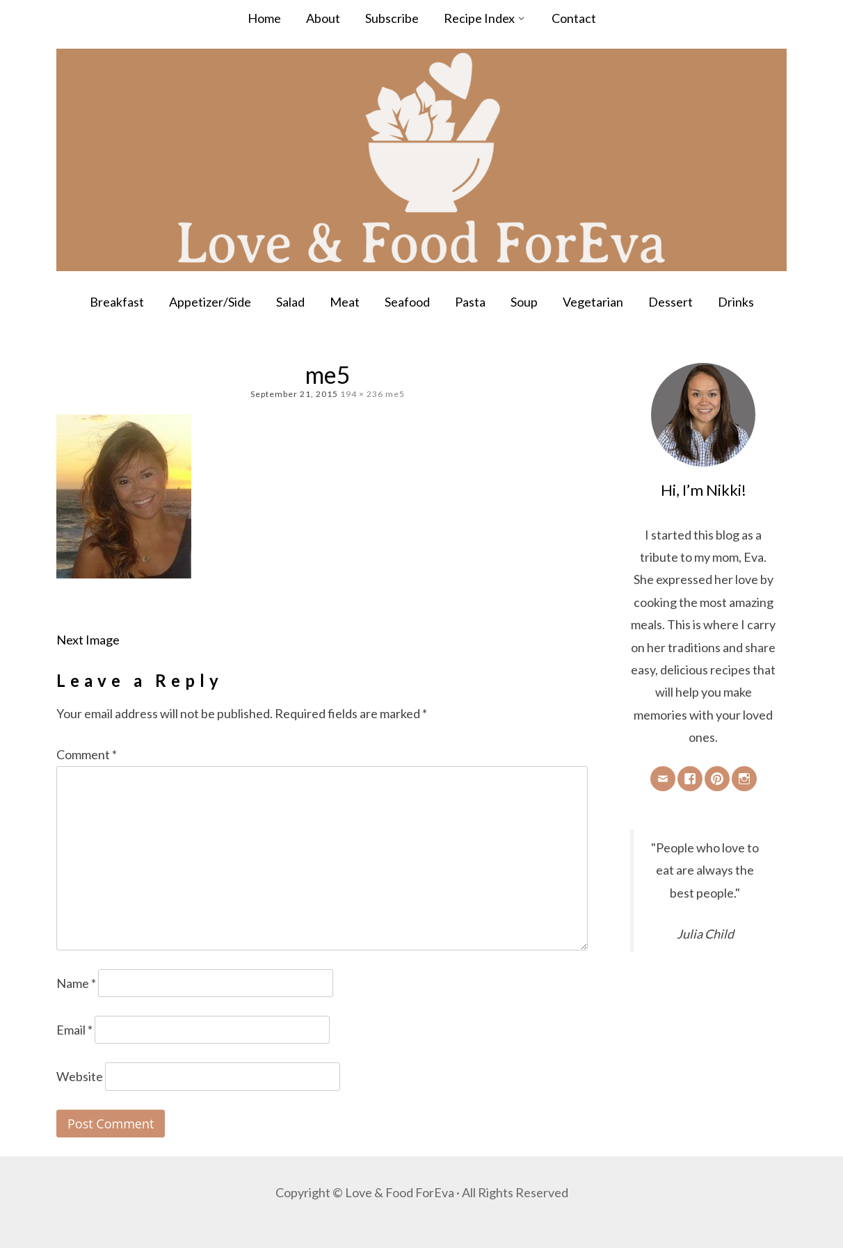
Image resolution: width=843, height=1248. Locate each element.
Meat (345, 301)
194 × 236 (361, 394)
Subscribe (392, 18)
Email (74, 1029)
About (323, 18)
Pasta (470, 301)
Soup (524, 301)
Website (79, 1076)
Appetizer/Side (210, 301)
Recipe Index (479, 18)
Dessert (670, 301)
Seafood (407, 301)
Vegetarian (593, 301)
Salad (290, 301)
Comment (86, 754)
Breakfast (117, 301)
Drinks (736, 301)
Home (264, 18)
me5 (395, 394)
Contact (574, 18)
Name (76, 983)
